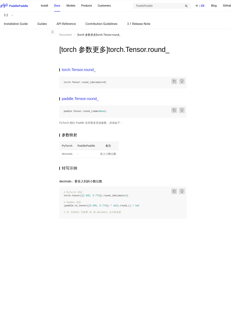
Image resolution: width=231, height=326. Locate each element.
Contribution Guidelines (101, 24)
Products (86, 5)
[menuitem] (214, 6)
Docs (57, 5)
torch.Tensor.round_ (79, 70)
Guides (42, 24)
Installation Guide (16, 24)
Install (44, 5)
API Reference (66, 24)
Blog (214, 5)
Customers (104, 5)
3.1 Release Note (138, 24)
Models (70, 5)
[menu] (76, 6)
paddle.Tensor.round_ (80, 99)
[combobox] (162, 6)
